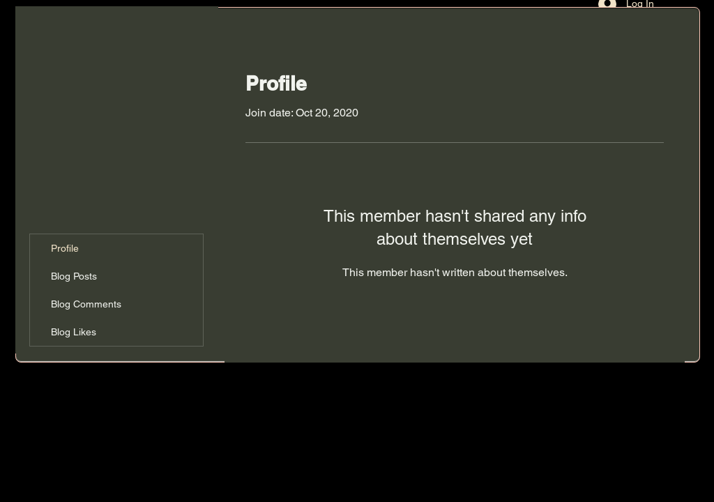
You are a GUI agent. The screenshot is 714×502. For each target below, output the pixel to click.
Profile (65, 248)
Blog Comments (86, 304)
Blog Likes (73, 331)
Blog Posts (74, 276)
